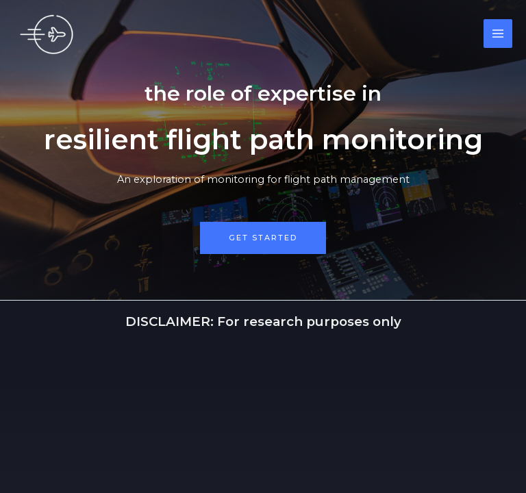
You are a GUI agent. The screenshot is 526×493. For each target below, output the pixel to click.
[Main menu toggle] (498, 33)
